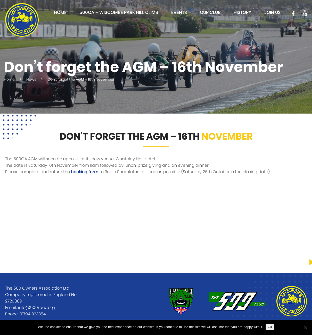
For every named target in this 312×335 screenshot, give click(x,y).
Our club (210, 12)
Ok (270, 327)
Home (60, 12)
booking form (84, 172)
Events (179, 12)
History (242, 12)
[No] (305, 327)
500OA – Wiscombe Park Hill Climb (118, 12)
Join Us (272, 12)
